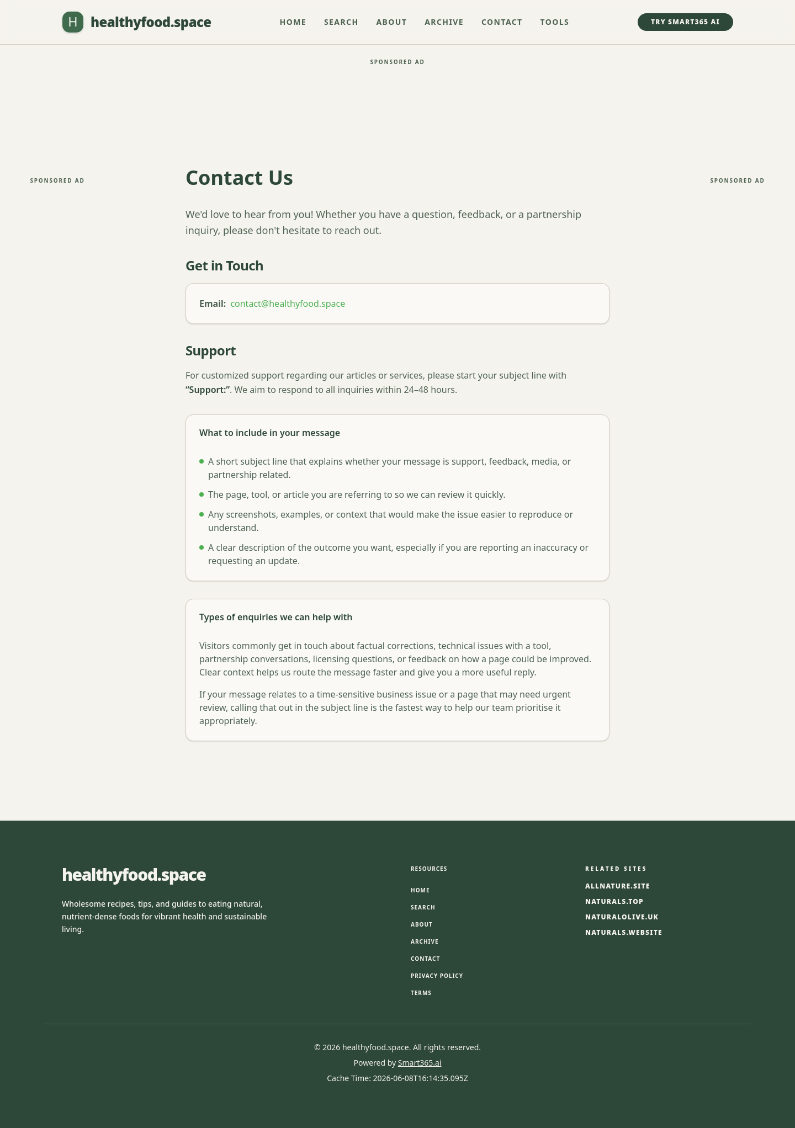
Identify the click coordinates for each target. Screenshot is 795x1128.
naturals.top (614, 901)
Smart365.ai (420, 1062)
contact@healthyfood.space (287, 303)
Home (293, 22)
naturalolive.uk (622, 917)
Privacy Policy (437, 976)
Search (341, 22)
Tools (555, 22)
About (392, 22)
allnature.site (617, 886)
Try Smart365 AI (685, 21)
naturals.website (623, 932)
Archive (444, 22)
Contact (502, 22)
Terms (421, 993)
